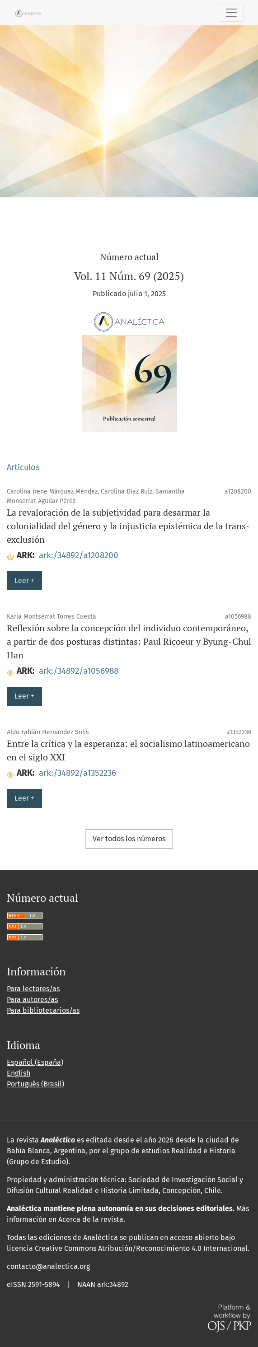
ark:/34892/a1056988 (78, 671)
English (18, 1073)
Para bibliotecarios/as (43, 1010)
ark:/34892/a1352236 (77, 773)
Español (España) (35, 1062)
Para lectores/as (33, 988)
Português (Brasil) (35, 1084)
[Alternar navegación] (231, 13)
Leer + (24, 580)
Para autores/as (32, 999)
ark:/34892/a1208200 (78, 555)
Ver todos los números (129, 838)
